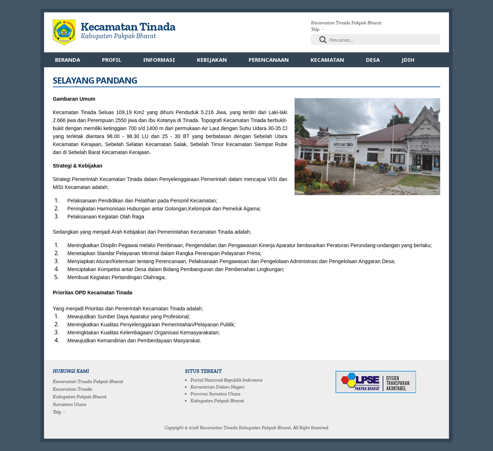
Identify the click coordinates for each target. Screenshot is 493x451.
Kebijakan (212, 59)
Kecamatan (327, 59)
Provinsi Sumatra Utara (215, 394)
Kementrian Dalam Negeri (217, 387)
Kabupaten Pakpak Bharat (217, 401)
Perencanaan (269, 59)
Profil (111, 59)
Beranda (67, 59)
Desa (373, 59)
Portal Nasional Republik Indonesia (226, 380)
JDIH (408, 59)
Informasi (159, 59)
